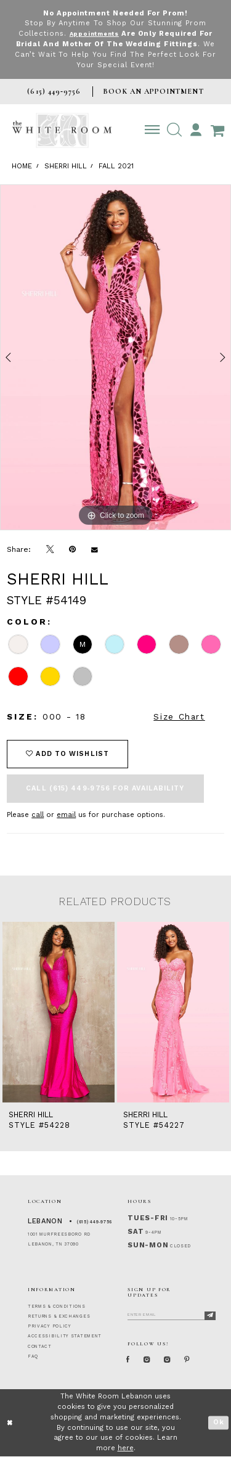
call (37, 815)
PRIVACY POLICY (49, 1326)
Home (22, 166)
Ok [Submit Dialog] (218, 1423)
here (126, 1449)
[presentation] (58, 1012)
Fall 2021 (116, 166)
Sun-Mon (148, 1245)
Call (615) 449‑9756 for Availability (105, 788)
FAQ (33, 1356)
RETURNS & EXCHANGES (59, 1316)
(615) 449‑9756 (94, 1222)
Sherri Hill (65, 166)
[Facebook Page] (130, 1360)
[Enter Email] (172, 1314)
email (66, 815)
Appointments (94, 34)
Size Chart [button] (179, 716)
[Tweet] (50, 549)
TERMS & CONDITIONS (57, 1306)
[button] (174, 130)
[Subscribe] (210, 1315)
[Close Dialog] (10, 1423)
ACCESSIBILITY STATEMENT (65, 1336)
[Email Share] (95, 549)
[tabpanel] (115, 357)
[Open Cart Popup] (217, 130)
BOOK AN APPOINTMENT (153, 91)
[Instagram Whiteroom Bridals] (176, 1360)
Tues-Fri (148, 1218)
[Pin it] (73, 549)
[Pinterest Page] (199, 1360)
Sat (136, 1232)
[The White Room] (61, 130)
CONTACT (40, 1346)
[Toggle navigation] (152, 130)
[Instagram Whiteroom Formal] (152, 1360)
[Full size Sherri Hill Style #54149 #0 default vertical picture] (115, 357)
